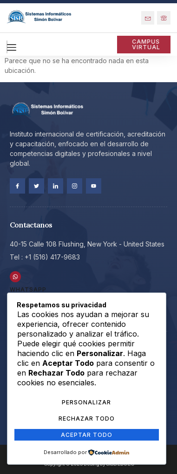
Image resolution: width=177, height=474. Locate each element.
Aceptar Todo (86, 434)
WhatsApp (28, 289)
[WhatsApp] (15, 276)
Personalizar (86, 402)
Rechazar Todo (87, 418)
